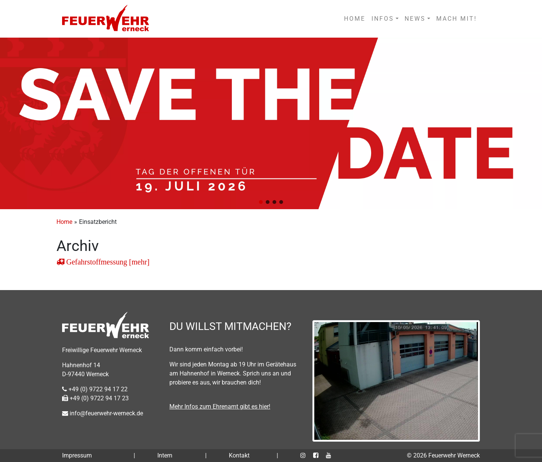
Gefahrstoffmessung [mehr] (106, 262)
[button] (261, 202)
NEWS (415, 18)
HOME (354, 18)
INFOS (382, 18)
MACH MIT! (456, 18)
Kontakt (239, 455)
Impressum (77, 455)
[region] (271, 123)
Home (64, 221)
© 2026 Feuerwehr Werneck (443, 455)
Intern (164, 455)
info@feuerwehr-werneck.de (102, 413)
